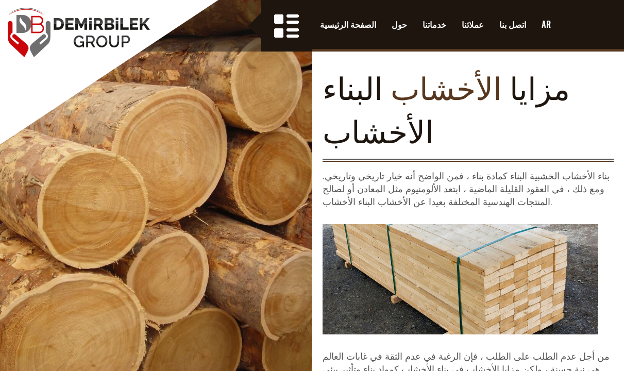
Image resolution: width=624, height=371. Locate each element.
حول (399, 24)
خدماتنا (434, 24)
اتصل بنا (512, 24)
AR (546, 24)
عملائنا (473, 24)
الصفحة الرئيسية (348, 24)
